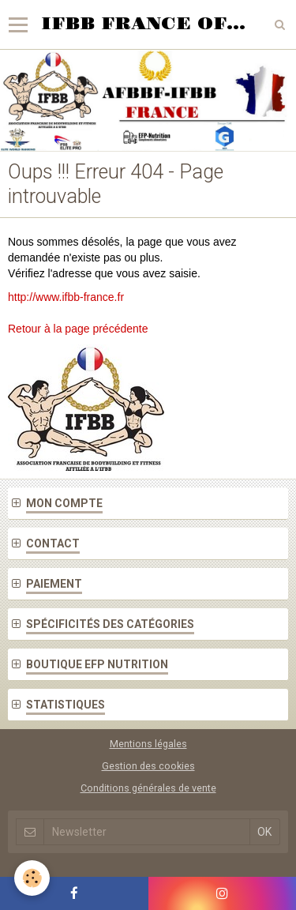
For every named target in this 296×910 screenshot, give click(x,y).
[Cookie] (32, 878)
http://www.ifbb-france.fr (66, 297)
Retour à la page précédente (78, 328)
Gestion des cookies (148, 766)
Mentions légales (148, 744)
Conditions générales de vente (148, 788)
